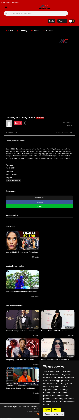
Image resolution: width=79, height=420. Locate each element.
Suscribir (18, 123)
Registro (62, 21)
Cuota (57, 132)
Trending (22, 31)
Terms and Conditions (29, 406)
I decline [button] (56, 410)
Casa (9, 31)
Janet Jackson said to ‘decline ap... (54, 331)
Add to (64, 132)
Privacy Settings (6, 419)
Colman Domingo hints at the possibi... (21, 331)
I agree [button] (47, 410)
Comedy (15, 174)
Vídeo (35, 31)
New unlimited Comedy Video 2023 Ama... (22, 291)
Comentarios (39, 198)
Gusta (9, 132)
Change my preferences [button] (54, 414)
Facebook (39, 202)
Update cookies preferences (10, 2)
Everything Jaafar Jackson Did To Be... (21, 359)
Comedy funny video (13, 180)
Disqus (39, 206)
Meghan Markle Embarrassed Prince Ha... (22, 252)
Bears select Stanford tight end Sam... (20, 388)
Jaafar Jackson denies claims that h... (55, 359)
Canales (48, 31)
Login (51, 21)
